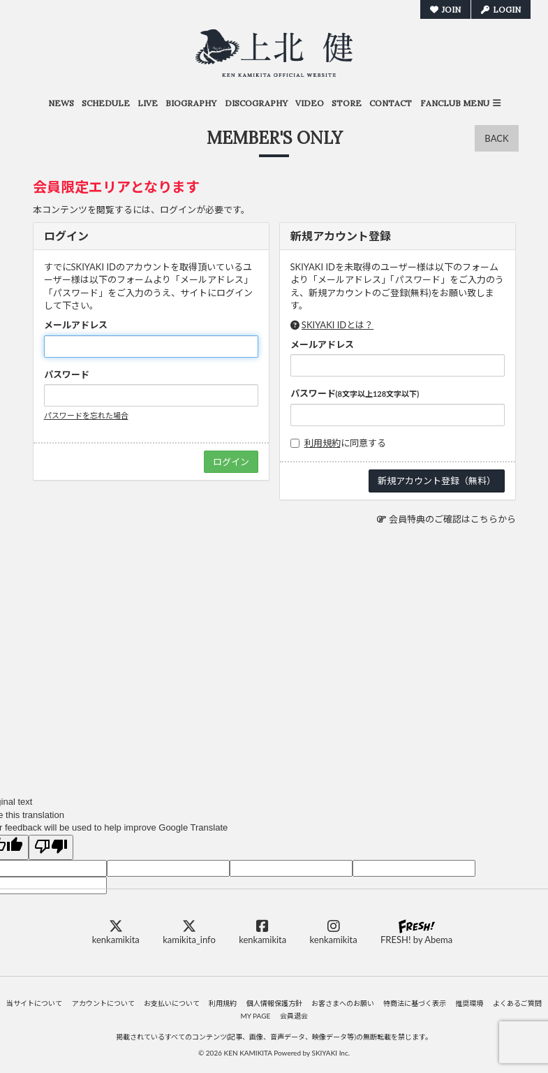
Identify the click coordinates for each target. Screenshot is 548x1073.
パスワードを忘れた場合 (86, 415)
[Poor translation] (51, 847)
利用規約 (322, 442)
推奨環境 (469, 1003)
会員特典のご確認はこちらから (452, 519)
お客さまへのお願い (342, 1003)
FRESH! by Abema (416, 932)
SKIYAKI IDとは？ (337, 324)
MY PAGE (255, 1016)
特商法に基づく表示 (414, 1003)
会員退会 (294, 1016)
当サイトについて (34, 1003)
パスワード (66, 374)
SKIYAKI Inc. (330, 1053)
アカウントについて (103, 1003)
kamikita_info (189, 932)
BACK (496, 138)
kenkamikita (116, 932)
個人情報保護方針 (274, 1003)
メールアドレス (76, 324)
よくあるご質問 (517, 1003)
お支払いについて (172, 1003)
